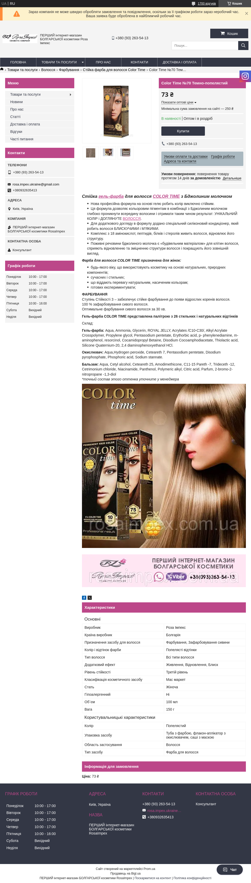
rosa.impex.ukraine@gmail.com (36, 184)
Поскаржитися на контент (152, 878)
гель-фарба (111, 196)
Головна (18, 62)
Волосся (48, 70)
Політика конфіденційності (193, 878)
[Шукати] (243, 45)
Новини (16, 102)
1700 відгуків (207, 3)
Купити (183, 131)
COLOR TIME (166, 196)
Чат (230, 869)
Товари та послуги (59, 62)
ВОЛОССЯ (132, 219)
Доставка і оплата (179, 62)
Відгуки (16, 132)
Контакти (139, 62)
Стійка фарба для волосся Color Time (114, 70)
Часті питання (21, 139)
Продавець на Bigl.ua (125, 873)
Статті (15, 117)
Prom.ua (149, 869)
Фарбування (69, 70)
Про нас (103, 62)
